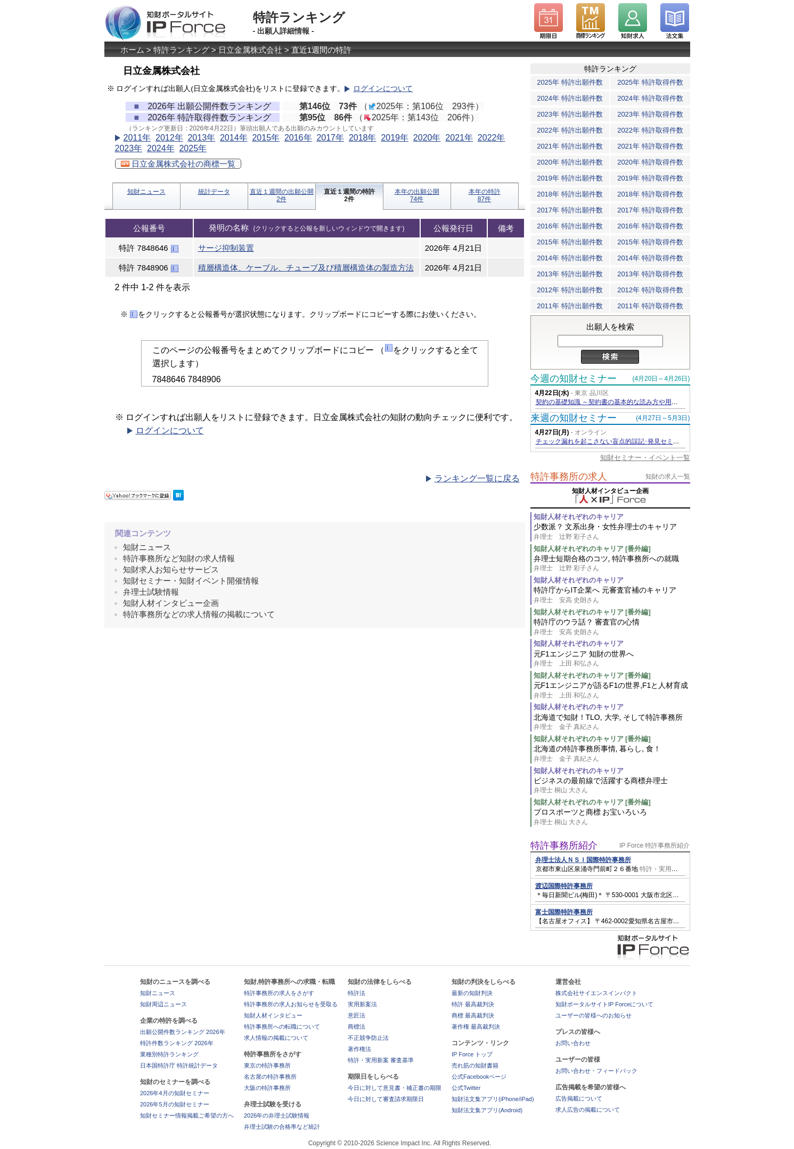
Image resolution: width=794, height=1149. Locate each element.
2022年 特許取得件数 (650, 130)
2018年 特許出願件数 (570, 194)
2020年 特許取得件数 (650, 162)
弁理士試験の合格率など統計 (282, 1126)
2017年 (330, 137)
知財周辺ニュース (163, 1004)
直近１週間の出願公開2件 (282, 195)
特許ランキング (181, 49)
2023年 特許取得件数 (650, 114)
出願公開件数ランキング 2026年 (182, 1032)
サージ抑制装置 (226, 247)
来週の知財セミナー (573, 418)
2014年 (234, 137)
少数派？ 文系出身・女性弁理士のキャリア (612, 531)
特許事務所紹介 (563, 845)
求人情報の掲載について (276, 1038)
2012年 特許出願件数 (570, 290)
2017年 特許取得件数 (650, 210)
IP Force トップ (472, 1054)
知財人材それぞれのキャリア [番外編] (592, 549)
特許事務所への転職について (282, 1026)
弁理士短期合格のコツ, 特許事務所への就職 (612, 563)
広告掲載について (578, 1098)
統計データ (214, 191)
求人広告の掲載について (587, 1109)
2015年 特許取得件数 (650, 242)
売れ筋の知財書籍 (475, 1065)
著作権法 (359, 1049)
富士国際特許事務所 (564, 912)
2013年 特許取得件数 (650, 274)
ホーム (132, 49)
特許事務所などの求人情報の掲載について (199, 614)
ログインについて (383, 89)
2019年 (394, 137)
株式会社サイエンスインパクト (596, 993)
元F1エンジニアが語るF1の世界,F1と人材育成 (612, 690)
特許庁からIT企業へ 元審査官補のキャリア (612, 595)
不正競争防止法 (368, 1038)
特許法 (356, 993)
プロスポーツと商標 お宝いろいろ (612, 817)
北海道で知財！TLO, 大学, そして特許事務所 (612, 722)
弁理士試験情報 (151, 591)
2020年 (427, 137)
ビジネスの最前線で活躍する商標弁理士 (612, 785)
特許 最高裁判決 (473, 1004)
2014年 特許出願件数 (570, 258)
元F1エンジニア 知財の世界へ (612, 659)
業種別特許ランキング (169, 1054)
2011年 (137, 137)
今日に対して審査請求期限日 (386, 1099)
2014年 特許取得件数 (650, 258)
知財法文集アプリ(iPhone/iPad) (493, 1099)
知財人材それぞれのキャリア (579, 517)
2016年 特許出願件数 (570, 226)
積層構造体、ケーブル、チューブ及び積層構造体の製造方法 (306, 267)
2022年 (491, 137)
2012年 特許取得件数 (650, 290)
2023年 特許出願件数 (570, 114)
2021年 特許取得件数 (650, 146)
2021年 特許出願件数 (570, 146)
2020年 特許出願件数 (570, 162)
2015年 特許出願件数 (570, 242)
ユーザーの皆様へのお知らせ (593, 1015)
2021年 (459, 137)
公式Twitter (466, 1088)
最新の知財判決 (472, 993)
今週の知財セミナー (573, 378)
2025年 (193, 148)
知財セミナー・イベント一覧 (645, 458)
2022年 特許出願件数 (570, 130)
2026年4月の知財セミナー (174, 1093)
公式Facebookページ (479, 1076)
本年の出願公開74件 (417, 195)
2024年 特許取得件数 (650, 98)
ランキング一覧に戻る (477, 478)
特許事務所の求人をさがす (279, 993)
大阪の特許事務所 (267, 1088)
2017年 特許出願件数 (570, 210)
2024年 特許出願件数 (570, 98)
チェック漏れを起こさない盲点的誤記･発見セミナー (611, 441)
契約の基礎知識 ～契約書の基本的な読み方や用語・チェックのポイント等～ (645, 402)
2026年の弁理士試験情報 (276, 1115)
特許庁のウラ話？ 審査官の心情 (612, 627)
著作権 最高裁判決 (476, 1026)
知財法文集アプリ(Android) (487, 1110)
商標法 (356, 1026)
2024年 (161, 148)
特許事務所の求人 (568, 476)
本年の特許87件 (485, 195)
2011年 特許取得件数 (650, 306)
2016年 (298, 137)
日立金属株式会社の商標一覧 (178, 163)
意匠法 (356, 1015)
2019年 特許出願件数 (570, 178)
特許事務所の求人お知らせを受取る (291, 1004)
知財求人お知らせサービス (171, 569)
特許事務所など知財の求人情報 (179, 558)
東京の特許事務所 (267, 1065)
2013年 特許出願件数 (570, 274)
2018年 (362, 137)
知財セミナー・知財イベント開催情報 (191, 580)
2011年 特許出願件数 (570, 306)
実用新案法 (362, 1004)
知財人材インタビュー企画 (171, 603)
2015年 (266, 137)
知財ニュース (146, 191)
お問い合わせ (573, 1043)
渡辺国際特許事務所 (564, 886)
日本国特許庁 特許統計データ (179, 1065)
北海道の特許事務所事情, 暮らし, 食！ (612, 753)
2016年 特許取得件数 (650, 226)
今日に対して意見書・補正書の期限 (394, 1088)
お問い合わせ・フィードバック (596, 1071)
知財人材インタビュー (273, 1015)
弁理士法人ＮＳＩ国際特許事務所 (583, 860)
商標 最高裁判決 (473, 1015)
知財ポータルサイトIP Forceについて (604, 1004)
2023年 (129, 148)
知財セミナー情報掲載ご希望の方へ (187, 1115)
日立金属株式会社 (250, 49)
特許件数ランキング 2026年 (177, 1043)
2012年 (169, 137)
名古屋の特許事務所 (270, 1076)
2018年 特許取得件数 (650, 194)
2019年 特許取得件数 (650, 178)
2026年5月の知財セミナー (174, 1104)
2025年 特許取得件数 (650, 82)
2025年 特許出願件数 (570, 82)
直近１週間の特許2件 (349, 195)
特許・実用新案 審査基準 (381, 1060)
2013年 (201, 137)
